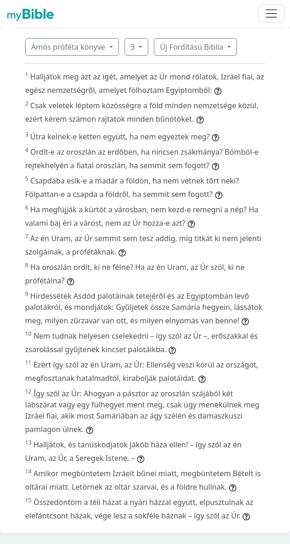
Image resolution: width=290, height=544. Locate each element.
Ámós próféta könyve (69, 47)
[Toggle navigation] (271, 13)
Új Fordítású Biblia (192, 47)
